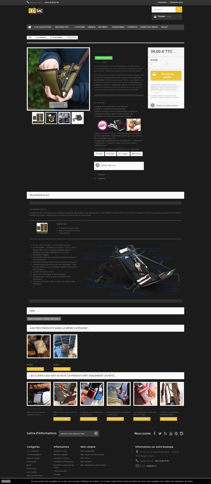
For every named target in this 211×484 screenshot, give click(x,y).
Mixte (29, 465)
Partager (111, 154)
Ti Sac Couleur (113, 409)
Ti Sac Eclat (165, 409)
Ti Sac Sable (32, 361)
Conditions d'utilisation (63, 462)
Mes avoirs (85, 458)
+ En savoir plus (60, 471)
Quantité (154, 60)
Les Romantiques (34, 455)
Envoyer (101, 174)
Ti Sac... (83, 409)
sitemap (57, 475)
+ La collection (42, 27)
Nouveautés (61, 27)
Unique (91, 27)
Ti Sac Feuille (112, 361)
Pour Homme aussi (35, 476)
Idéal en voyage (33, 458)
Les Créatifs (32, 472)
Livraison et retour (61, 458)
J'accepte (6, 481)
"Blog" (164, 27)
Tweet (99, 154)
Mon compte (88, 446)
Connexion (162, 2)
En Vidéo (103, 27)
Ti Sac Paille (85, 361)
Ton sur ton (31, 469)
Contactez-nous (176, 2)
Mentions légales (61, 455)
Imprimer (102, 178)
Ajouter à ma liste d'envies (166, 106)
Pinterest (136, 154)
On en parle (118, 27)
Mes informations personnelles (93, 465)
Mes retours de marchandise (92, 455)
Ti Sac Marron (59, 361)
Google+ (123, 154)
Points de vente (149, 27)
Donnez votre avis (108, 165)
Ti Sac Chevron (33, 409)
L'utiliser (80, 27)
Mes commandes (88, 451)
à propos (132, 27)
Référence (98, 62)
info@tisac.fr (151, 466)
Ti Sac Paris (138, 409)
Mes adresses (86, 462)
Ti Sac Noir (58, 409)
